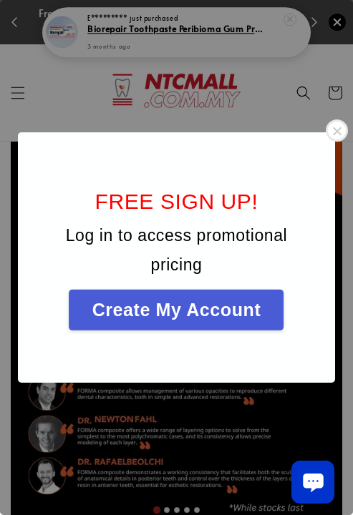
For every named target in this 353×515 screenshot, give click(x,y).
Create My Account (176, 310)
